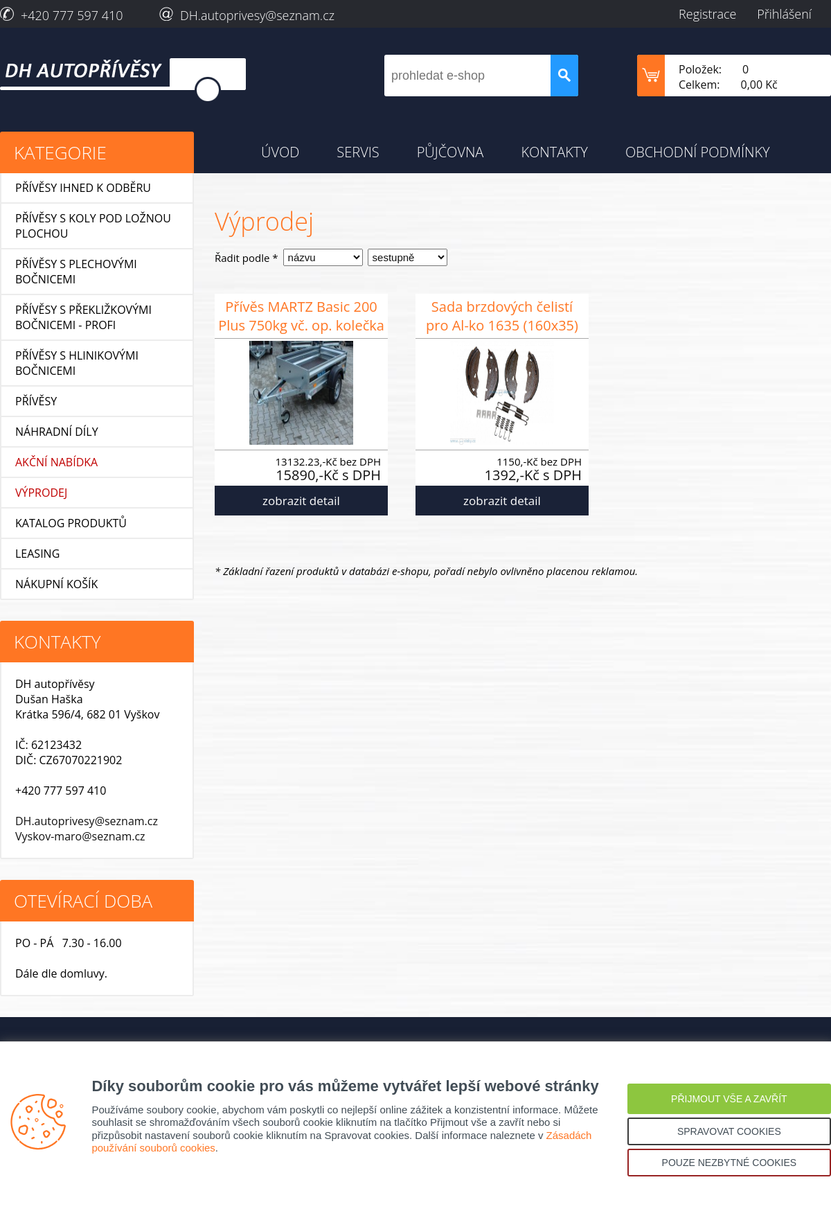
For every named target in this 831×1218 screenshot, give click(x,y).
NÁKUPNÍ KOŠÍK (56, 584)
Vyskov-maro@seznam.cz (80, 836)
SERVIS (358, 152)
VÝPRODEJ (41, 492)
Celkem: (699, 84)
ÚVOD (280, 152)
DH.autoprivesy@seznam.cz (257, 15)
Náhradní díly (56, 431)
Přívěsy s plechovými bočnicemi (76, 271)
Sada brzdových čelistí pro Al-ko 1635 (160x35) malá (502, 317)
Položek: (700, 69)
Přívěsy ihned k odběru (83, 187)
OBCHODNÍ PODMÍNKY (697, 152)
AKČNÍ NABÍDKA (56, 462)
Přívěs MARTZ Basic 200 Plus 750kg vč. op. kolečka (301, 316)
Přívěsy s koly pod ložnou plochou (93, 226)
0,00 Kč (759, 84)
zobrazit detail (301, 501)
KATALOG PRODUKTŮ (71, 523)
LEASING (37, 553)
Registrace (707, 14)
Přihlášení (784, 14)
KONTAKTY (554, 152)
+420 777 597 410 (72, 15)
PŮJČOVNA (450, 152)
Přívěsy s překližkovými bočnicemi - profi (83, 317)
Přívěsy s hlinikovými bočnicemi (76, 363)
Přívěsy (36, 401)
